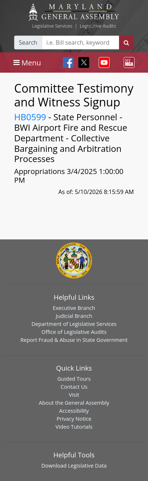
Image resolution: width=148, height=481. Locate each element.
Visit (74, 394)
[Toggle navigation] (27, 62)
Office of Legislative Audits (73, 331)
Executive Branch (74, 307)
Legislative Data (87, 465)
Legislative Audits (98, 26)
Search (28, 43)
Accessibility (74, 410)
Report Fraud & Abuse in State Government (73, 339)
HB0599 (30, 117)
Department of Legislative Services (74, 323)
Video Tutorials (74, 426)
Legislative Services (52, 26)
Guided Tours (74, 378)
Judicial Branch (74, 315)
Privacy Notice (74, 418)
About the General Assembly (74, 402)
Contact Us (74, 386)
